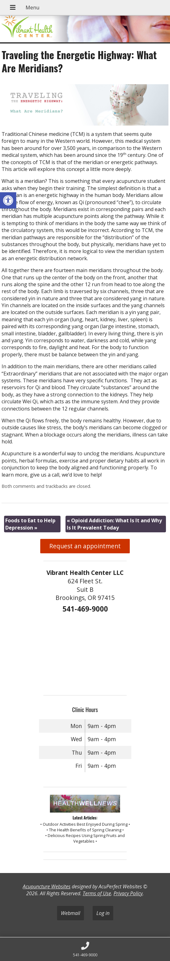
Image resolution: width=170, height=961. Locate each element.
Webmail (70, 913)
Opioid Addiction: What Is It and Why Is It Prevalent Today (114, 524)
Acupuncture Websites (46, 886)
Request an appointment (85, 546)
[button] (8, 200)
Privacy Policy (128, 893)
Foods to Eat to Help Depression (30, 524)
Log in (102, 913)
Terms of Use (97, 893)
